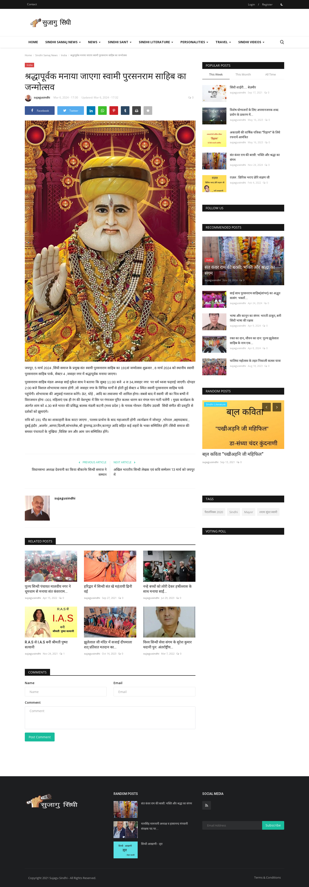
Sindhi (233, 512)
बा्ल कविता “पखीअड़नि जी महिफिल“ (232, 454)
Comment (33, 702)
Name (29, 683)
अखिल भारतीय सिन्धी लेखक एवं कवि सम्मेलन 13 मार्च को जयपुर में (154, 472)
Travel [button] (223, 42)
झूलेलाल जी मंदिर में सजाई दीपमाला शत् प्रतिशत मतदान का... (108, 644)
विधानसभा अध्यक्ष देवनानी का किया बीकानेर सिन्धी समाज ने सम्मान (69, 472)
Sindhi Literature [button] (156, 42)
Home (33, 42)
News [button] (94, 42)
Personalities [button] (194, 42)
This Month (243, 74)
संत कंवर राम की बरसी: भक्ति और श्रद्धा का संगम (255, 157)
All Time (270, 74)
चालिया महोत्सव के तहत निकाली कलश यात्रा (255, 361)
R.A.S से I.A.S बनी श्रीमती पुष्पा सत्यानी (46, 644)
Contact (32, 4)
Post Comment (40, 737)
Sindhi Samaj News (46, 55)
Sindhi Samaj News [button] (63, 42)
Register (267, 4)
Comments (37, 672)
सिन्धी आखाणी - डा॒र (151, 844)
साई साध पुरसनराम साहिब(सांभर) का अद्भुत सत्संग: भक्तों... (255, 295)
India (64, 55)
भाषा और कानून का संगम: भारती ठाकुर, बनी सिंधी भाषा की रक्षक (255, 318)
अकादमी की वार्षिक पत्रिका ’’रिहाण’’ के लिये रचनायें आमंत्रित (255, 135)
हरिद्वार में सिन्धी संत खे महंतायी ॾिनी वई (108, 589)
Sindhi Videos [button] (251, 42)
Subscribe (273, 825)
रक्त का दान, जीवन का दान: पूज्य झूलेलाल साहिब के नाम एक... (254, 340)
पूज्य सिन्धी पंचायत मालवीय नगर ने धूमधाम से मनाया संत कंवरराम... (48, 589)
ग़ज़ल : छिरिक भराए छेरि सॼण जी (250, 177)
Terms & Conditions (267, 877)
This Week (216, 74)
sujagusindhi (37, 98)
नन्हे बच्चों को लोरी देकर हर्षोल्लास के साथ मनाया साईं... (167, 589)
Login (251, 4)
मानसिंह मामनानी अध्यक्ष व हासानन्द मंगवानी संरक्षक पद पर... (164, 826)
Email (118, 683)
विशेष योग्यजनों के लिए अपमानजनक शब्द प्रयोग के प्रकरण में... (254, 112)
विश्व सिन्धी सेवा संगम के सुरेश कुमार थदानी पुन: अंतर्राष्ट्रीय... (167, 644)
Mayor (248, 512)
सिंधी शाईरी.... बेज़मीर (243, 87)
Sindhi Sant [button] (120, 42)
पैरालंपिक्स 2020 (214, 512)
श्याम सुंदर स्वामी (268, 512)
